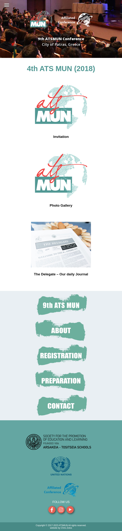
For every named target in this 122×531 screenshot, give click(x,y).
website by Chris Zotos (61, 528)
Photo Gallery (61, 205)
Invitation (61, 137)
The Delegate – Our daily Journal (61, 274)
